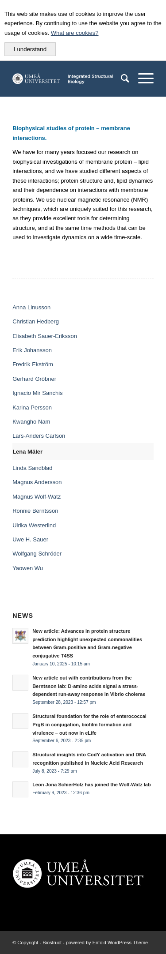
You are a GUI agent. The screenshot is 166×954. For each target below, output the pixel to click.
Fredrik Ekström (32, 364)
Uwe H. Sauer (30, 539)
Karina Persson (32, 407)
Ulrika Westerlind (34, 525)
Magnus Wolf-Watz (36, 496)
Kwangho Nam (31, 421)
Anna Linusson (31, 307)
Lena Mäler (27, 451)
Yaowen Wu (27, 568)
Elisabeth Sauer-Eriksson (44, 336)
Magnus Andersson (37, 482)
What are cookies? (75, 33)
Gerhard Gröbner (34, 379)
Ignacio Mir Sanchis (37, 393)
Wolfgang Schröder (37, 553)
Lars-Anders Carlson (38, 435)
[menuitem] (120, 78)
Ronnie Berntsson (35, 510)
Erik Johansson (32, 350)
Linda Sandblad (32, 468)
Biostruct (52, 942)
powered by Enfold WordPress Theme (107, 942)
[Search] (120, 78)
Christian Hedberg (35, 321)
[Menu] (141, 78)
